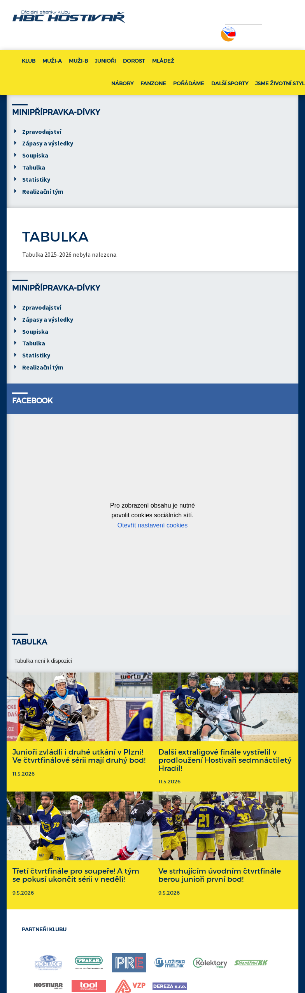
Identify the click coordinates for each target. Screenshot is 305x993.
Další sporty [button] (229, 83)
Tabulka (33, 167)
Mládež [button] (163, 61)
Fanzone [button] (153, 83)
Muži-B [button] (78, 61)
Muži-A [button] (52, 61)
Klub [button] (28, 61)
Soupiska (35, 155)
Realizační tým (42, 191)
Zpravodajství (41, 131)
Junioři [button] (105, 61)
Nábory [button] (122, 83)
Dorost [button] (134, 61)
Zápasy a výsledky (47, 143)
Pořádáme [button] (188, 83)
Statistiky (36, 179)
